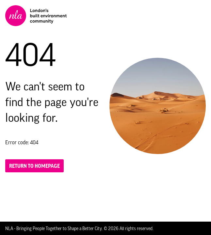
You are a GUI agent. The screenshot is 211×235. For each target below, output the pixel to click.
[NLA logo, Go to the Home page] (36, 15)
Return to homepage (34, 166)
